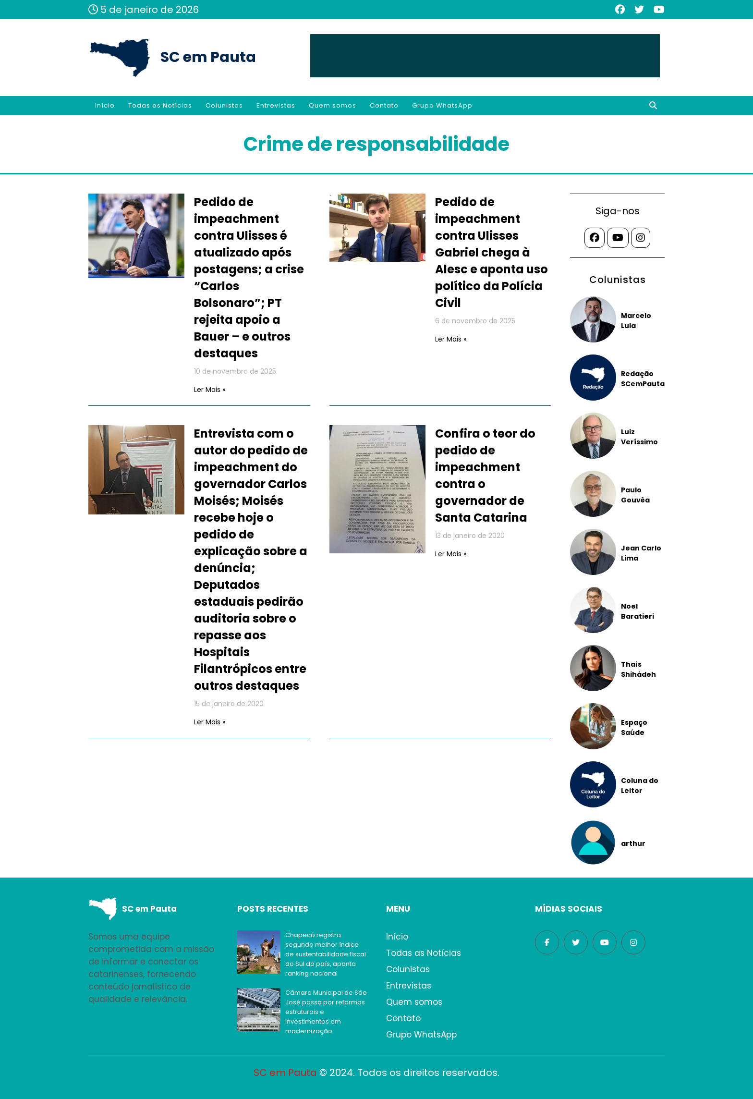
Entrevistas (275, 105)
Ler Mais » (209, 389)
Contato (384, 105)
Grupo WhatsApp (442, 105)
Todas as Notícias (160, 105)
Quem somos (332, 105)
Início (105, 105)
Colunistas (224, 105)
